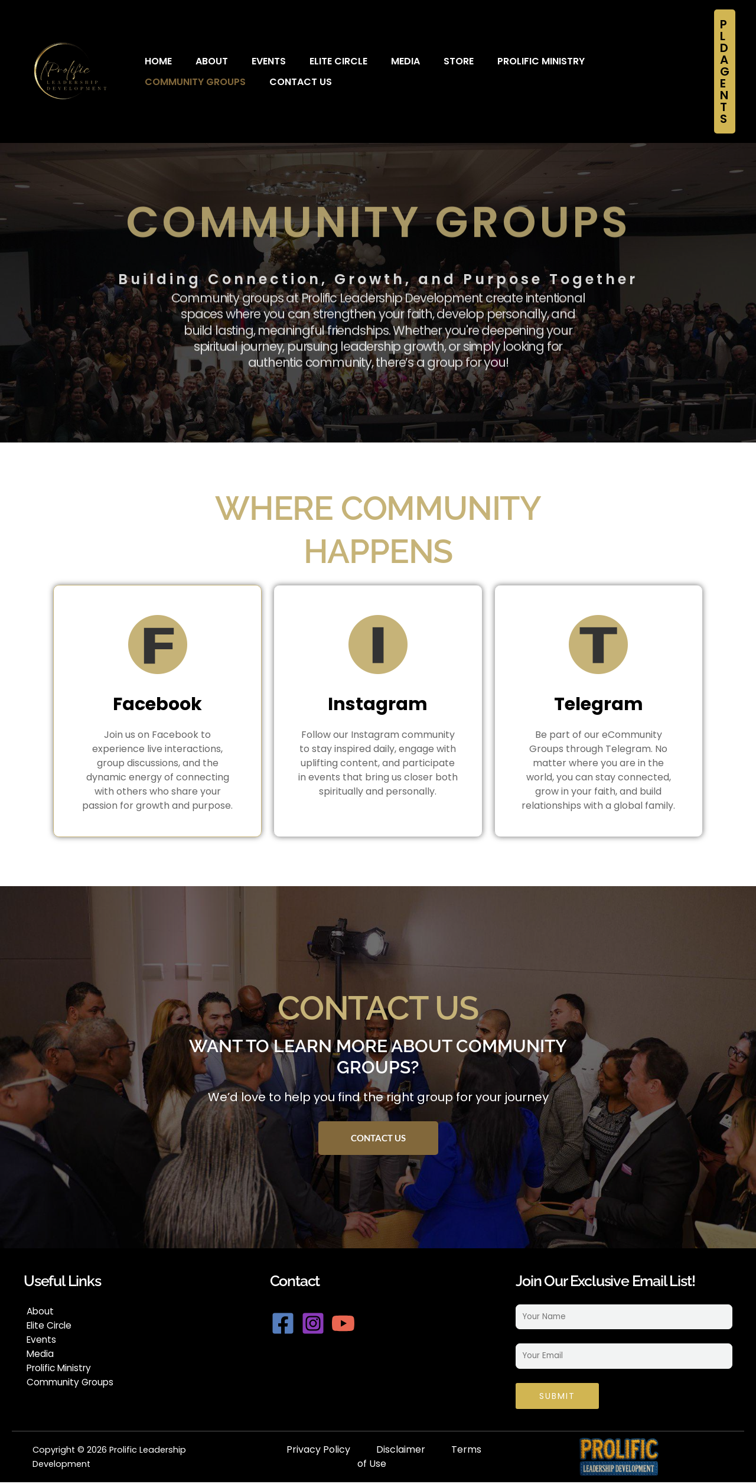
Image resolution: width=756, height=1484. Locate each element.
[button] (724, 71)
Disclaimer (400, 1451)
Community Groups (614, 61)
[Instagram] (321, 1323)
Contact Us (173, 82)
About (203, 61)
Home (155, 61)
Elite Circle (318, 61)
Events (254, 61)
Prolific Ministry (502, 61)
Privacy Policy (318, 1451)
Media (378, 61)
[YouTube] (359, 1323)
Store (426, 61)
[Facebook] (283, 1323)
